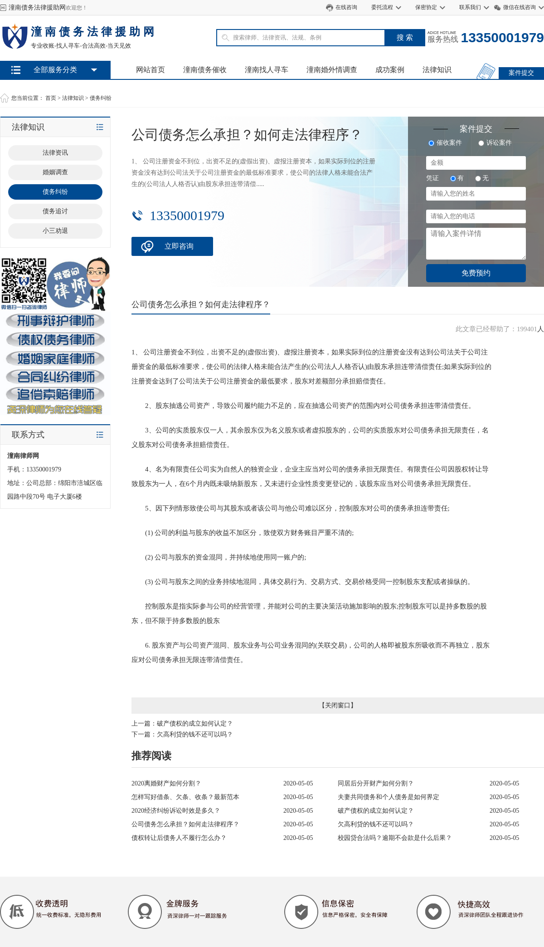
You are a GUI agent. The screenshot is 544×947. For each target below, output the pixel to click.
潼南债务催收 (205, 70)
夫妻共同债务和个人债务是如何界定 (388, 797)
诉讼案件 (495, 142)
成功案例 (389, 70)
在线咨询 (346, 7)
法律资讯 (55, 152)
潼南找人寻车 (266, 70)
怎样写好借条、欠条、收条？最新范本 (185, 797)
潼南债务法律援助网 (37, 7)
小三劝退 (55, 230)
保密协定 (426, 7)
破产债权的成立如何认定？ (195, 723)
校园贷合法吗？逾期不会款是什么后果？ (395, 837)
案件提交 (521, 72)
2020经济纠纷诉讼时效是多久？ (175, 810)
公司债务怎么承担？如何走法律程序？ (185, 824)
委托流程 (382, 7)
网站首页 (150, 70)
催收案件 (445, 142)
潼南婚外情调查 (331, 70)
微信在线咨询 (519, 7)
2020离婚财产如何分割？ (166, 783)
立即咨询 (179, 246)
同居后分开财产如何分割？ (376, 783)
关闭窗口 (337, 705)
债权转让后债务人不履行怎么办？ (179, 837)
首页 (50, 98)
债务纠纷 (101, 98)
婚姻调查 (55, 172)
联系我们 (470, 7)
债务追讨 (55, 211)
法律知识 (437, 70)
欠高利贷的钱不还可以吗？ (195, 734)
